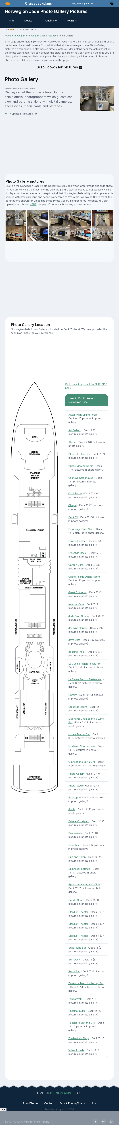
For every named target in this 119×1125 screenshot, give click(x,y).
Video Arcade (76, 1050)
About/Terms (30, 1103)
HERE (33, 204)
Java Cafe (74, 639)
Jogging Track (76, 651)
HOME (8, 35)
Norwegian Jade (36, 35)
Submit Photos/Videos (72, 1103)
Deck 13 (73, 517)
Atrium (72, 442)
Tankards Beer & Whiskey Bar (86, 983)
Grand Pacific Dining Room (84, 576)
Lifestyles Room (77, 706)
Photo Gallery (76, 773)
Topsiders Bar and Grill (81, 1022)
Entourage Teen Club (80, 529)
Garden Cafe (75, 564)
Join (94, 1103)
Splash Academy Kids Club (84, 884)
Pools (71, 809)
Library (72, 694)
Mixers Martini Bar (79, 734)
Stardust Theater (78, 912)
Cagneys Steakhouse (80, 477)
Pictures (52, 35)
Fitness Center (76, 541)
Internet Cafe (76, 604)
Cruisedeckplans (38, 3)
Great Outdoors (77, 592)
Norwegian (19, 35)
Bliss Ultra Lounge (79, 454)
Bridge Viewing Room (80, 465)
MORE (70, 20)
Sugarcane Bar (77, 947)
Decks (28, 20)
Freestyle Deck (77, 552)
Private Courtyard (78, 821)
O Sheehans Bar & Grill (81, 761)
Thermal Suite (76, 1010)
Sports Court (76, 900)
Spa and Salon (77, 857)
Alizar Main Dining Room (82, 414)
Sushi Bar (74, 971)
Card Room (75, 493)
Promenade (75, 833)
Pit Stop (73, 797)
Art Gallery (74, 430)
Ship (12, 20)
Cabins (49, 20)
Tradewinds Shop (78, 1038)
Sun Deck (74, 959)
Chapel (72, 505)
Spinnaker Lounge (79, 868)
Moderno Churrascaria (81, 746)
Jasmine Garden (78, 628)
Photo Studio (76, 785)
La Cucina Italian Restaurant (84, 663)
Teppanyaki (75, 998)
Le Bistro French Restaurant (85, 679)
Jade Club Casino (78, 616)
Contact (48, 1103)
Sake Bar (73, 845)
